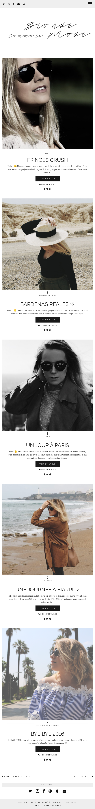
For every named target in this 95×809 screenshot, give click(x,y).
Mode (47, 153)
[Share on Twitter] (47, 189)
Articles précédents (16, 776)
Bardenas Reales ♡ (47, 304)
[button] (91, 3)
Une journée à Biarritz (47, 589)
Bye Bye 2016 (47, 734)
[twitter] (4, 3)
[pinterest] (50, 791)
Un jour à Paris (47, 445)
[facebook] (13, 3)
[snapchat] (57, 791)
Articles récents (81, 776)
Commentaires (47, 184)
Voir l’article (47, 179)
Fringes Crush (47, 160)
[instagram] (9, 3)
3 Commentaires (47, 325)
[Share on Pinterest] (50, 189)
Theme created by (47, 806)
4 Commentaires (47, 755)
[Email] (18, 3)
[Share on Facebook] (44, 189)
